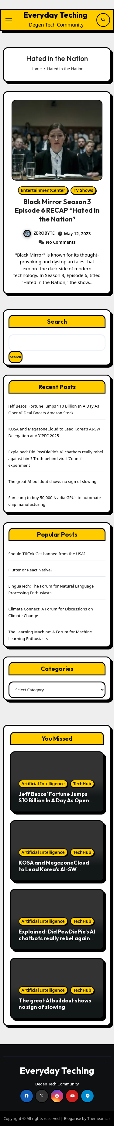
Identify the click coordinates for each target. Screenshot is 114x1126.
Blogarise (72, 1118)
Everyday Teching (55, 15)
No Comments (61, 242)
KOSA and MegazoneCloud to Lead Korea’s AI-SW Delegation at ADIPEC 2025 (54, 869)
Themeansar (98, 1118)
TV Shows (83, 190)
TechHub (82, 783)
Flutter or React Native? (31, 570)
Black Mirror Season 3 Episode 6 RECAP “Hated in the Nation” (57, 210)
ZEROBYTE (38, 233)
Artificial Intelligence (43, 783)
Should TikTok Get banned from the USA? (47, 553)
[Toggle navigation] (9, 20)
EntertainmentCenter (43, 190)
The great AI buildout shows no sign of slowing (53, 481)
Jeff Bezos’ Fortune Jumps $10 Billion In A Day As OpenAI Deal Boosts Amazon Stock (57, 800)
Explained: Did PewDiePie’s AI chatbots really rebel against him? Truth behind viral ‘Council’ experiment (56, 458)
